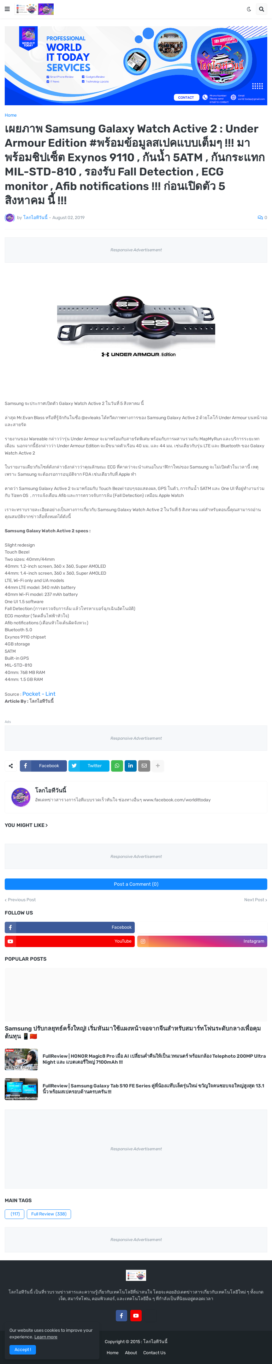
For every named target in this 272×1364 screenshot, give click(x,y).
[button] (7, 9)
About (131, 1352)
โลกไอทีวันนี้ (50, 790)
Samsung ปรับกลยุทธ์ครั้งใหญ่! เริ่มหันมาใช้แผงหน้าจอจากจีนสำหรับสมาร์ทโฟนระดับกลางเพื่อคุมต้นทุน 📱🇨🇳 (133, 1032)
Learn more (45, 1337)
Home (11, 115)
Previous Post (22, 900)
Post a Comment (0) (136, 884)
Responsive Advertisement (136, 250)
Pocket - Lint (39, 694)
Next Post (254, 900)
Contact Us (154, 1352)
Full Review (49, 1214)
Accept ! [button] (23, 1349)
